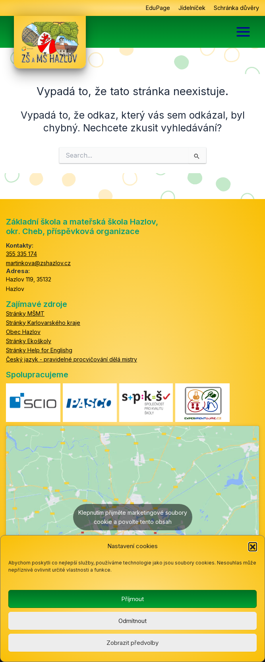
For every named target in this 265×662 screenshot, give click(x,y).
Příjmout (132, 599)
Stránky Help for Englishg (39, 350)
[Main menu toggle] (243, 32)
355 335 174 (21, 253)
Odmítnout (132, 621)
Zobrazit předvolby (132, 642)
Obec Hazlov (23, 331)
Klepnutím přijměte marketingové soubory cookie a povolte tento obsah (132, 517)
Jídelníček (191, 8)
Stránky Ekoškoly (28, 341)
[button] (253, 547)
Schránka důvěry (236, 8)
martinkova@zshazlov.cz (38, 263)
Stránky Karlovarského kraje (43, 322)
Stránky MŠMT (25, 313)
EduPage (157, 8)
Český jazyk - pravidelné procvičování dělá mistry (71, 359)
